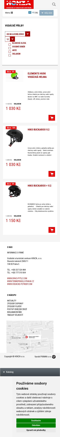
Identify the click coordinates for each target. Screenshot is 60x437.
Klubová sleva (19, 43)
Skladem (16, 54)
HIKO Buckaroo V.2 (38, 129)
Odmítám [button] (36, 425)
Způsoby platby (14, 306)
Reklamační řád (14, 312)
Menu (9, 13)
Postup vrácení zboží (17, 309)
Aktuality (11, 301)
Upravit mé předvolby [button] (36, 430)
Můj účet (46, 13)
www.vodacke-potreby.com (19, 284)
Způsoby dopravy (15, 303)
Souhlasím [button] (36, 420)
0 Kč (33, 12)
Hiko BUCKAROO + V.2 (39, 185)
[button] (52, 118)
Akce (14, 50)
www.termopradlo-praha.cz (20, 281)
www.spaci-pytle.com (17, 278)
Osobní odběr (18, 47)
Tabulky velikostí (15, 315)
